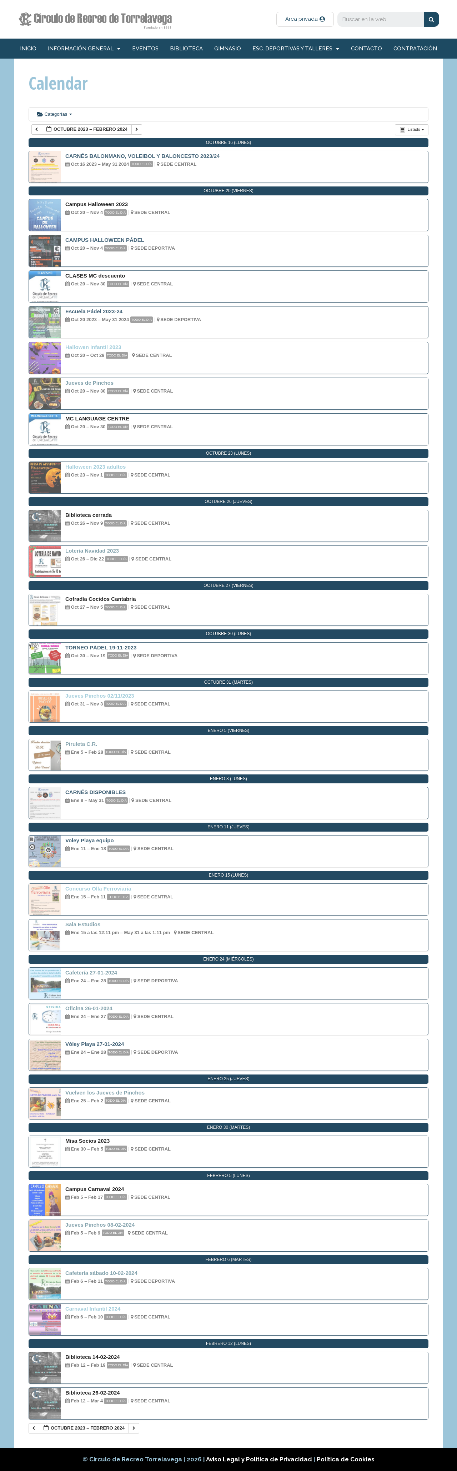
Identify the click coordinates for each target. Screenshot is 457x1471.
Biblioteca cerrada (88, 515)
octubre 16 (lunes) (228, 142)
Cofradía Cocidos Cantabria (100, 599)
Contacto (366, 48)
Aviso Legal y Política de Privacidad (259, 1459)
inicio (28, 48)
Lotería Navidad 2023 (92, 551)
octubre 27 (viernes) (228, 585)
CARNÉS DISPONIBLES (95, 792)
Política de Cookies (346, 1459)
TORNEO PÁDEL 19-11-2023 (101, 647)
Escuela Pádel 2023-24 (93, 311)
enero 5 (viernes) (229, 730)
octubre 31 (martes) (228, 682)
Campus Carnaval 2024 (94, 1189)
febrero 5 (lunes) (228, 1175)
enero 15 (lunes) (228, 875)
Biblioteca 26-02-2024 (92, 1393)
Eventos (145, 48)
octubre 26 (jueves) (228, 501)
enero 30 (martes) (228, 1127)
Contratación (415, 48)
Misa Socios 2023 (87, 1141)
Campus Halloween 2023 (96, 204)
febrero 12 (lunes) (228, 1343)
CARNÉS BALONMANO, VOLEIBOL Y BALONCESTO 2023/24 (142, 156)
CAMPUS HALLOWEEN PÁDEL (104, 240)
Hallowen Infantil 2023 (93, 347)
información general (84, 48)
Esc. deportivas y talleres (295, 48)
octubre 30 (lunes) (228, 633)
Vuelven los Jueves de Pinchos (105, 1092)
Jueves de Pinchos (89, 383)
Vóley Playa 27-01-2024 (94, 1044)
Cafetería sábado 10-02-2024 (101, 1273)
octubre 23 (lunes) (228, 453)
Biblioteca (186, 48)
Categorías (54, 114)
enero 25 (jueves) (228, 1078)
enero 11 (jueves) (228, 826)
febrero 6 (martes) (228, 1259)
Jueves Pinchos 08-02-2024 (100, 1225)
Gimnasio (227, 48)
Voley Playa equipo (89, 840)
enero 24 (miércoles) (228, 959)
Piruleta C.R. (81, 744)
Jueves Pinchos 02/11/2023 (99, 696)
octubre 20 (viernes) (228, 190)
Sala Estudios (82, 924)
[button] (305, 19)
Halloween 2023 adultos (95, 467)
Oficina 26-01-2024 (88, 1008)
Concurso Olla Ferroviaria (98, 889)
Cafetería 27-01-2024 (91, 972)
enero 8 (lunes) (228, 778)
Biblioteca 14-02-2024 (92, 1357)
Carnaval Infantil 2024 (92, 1309)
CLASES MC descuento (95, 276)
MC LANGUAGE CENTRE (97, 418)
